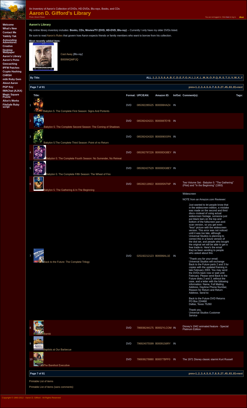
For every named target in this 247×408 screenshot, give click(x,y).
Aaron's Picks (11, 60)
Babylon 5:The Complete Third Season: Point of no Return (71, 142)
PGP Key (8, 87)
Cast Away (66, 54)
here (227, 17)
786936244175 (145, 327)
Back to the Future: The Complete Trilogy (62, 262)
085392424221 (145, 121)
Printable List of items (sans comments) (51, 387)
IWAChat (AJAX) (12, 90)
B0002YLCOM (163, 327)
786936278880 (145, 359)
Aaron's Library (12, 56)
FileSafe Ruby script (11, 105)
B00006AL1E (162, 256)
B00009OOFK (163, 136)
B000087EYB (162, 121)
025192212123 (145, 256)
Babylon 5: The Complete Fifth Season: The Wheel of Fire (72, 174)
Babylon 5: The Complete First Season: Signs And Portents (71, 111)
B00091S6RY (163, 343)
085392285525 (145, 105)
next (240, 87)
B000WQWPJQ (69, 59)
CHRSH (7, 75)
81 (234, 87)
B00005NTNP (163, 184)
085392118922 (145, 184)
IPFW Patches (11, 67)
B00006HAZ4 (162, 105)
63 (230, 87)
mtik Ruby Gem (12, 79)
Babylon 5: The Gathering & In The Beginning (64, 190)
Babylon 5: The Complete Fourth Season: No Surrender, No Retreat (78, 158)
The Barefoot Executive (52, 365)
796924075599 (145, 343)
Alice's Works (11, 100)
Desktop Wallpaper (9, 51)
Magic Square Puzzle (11, 95)
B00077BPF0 (162, 359)
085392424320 (145, 136)
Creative (8, 46)
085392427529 (145, 168)
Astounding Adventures (10, 41)
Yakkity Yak (9, 36)
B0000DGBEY (163, 152)
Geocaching (10, 63)
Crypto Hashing (12, 71)
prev (191, 87)
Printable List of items (41, 381)
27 (222, 87)
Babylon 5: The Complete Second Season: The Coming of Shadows (77, 127)
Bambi (42, 333)
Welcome (8, 24)
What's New (10, 28)
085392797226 (145, 152)
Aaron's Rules (55, 35)
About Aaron (10, 83)
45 (226, 87)
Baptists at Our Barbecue (53, 349)
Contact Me (9, 32)
